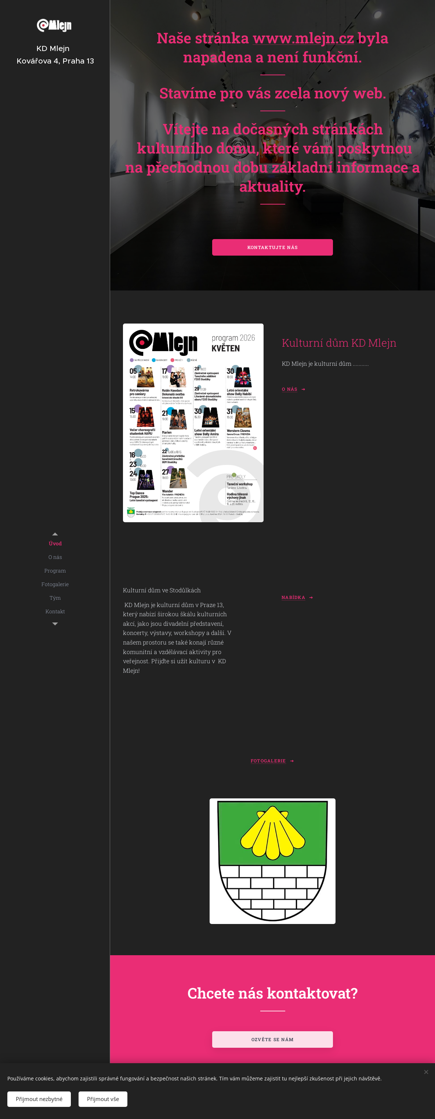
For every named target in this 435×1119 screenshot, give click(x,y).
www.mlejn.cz (303, 37)
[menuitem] (55, 543)
